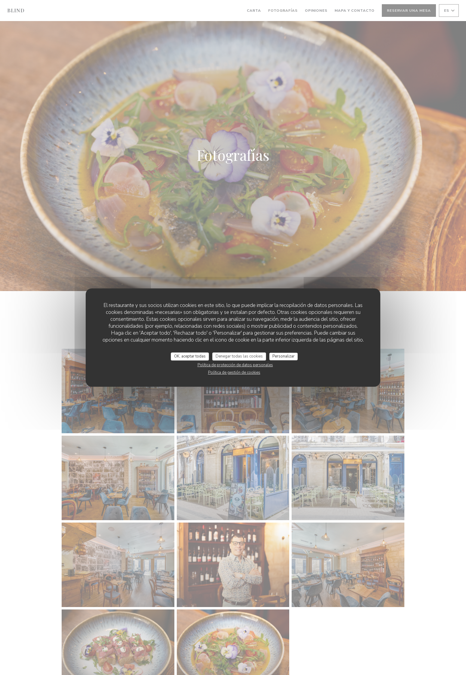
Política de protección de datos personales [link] (235, 365)
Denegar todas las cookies (239, 356)
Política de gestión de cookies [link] (234, 372)
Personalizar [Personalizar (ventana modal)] (283, 356)
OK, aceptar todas (190, 356)
